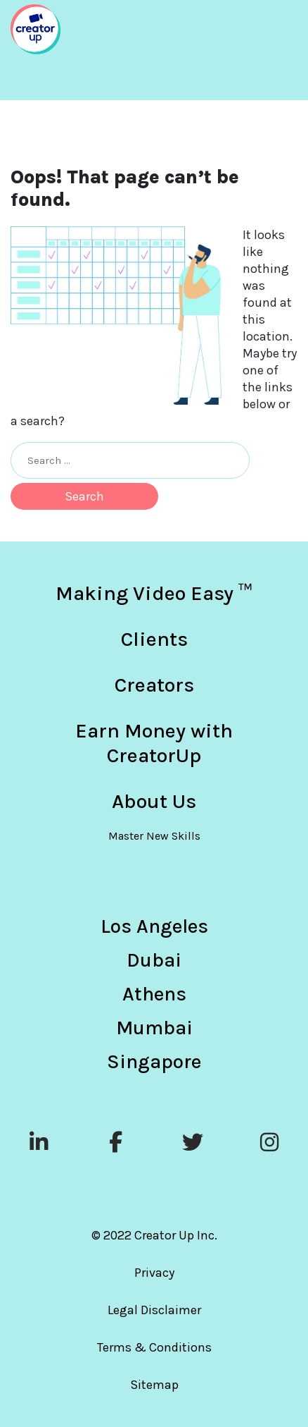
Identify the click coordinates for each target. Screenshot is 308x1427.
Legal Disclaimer (154, 1310)
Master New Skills (154, 836)
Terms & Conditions (154, 1347)
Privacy (154, 1272)
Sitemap (154, 1384)
